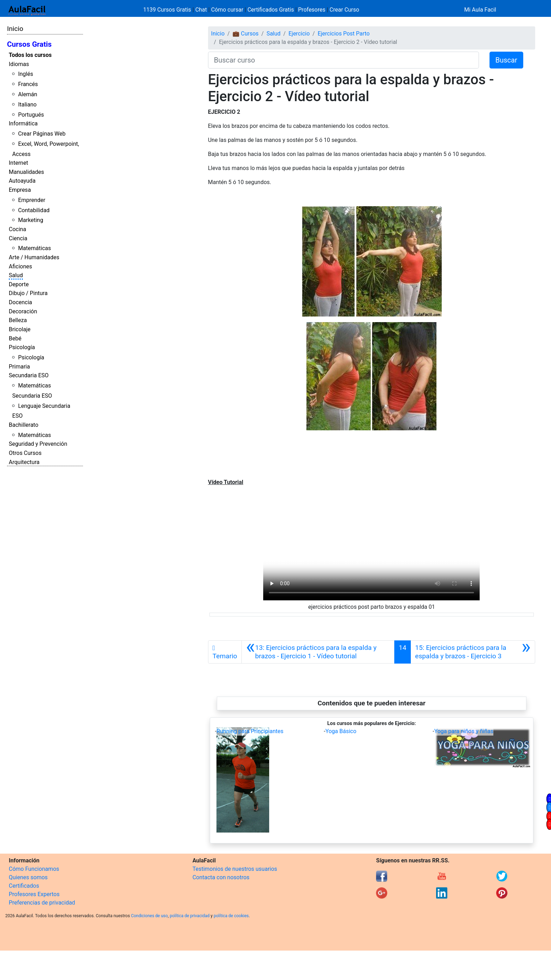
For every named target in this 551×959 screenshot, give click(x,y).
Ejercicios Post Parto (344, 33)
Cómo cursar (227, 9)
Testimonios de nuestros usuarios (235, 869)
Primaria (19, 366)
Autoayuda (22, 180)
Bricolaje (20, 329)
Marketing (30, 220)
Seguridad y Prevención (38, 444)
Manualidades (26, 172)
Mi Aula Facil (480, 9)
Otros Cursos (25, 453)
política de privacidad (189, 915)
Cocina (17, 229)
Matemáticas (34, 248)
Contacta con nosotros (221, 877)
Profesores (311, 9)
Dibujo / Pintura (28, 293)
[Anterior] (318, 652)
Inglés (25, 74)
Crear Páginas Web (41, 133)
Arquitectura (24, 462)
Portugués (31, 114)
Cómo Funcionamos (34, 869)
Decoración (23, 311)
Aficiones (20, 266)
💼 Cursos (246, 33)
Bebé (15, 338)
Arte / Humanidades (34, 257)
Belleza (18, 320)
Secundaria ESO (28, 375)
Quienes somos (28, 877)
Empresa (20, 190)
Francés (28, 84)
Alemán (27, 94)
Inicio (15, 29)
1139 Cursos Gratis (168, 9)
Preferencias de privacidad (42, 902)
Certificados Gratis (270, 9)
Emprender (31, 200)
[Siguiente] (472, 652)
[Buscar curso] (343, 60)
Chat (201, 9)
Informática (23, 123)
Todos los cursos (30, 55)
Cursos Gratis (29, 44)
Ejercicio (299, 33)
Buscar (506, 60)
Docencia (20, 302)
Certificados (24, 885)
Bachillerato (23, 425)
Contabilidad (34, 210)
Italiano (27, 104)
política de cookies (231, 915)
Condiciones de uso (149, 915)
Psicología (22, 347)
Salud (16, 275)
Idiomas (19, 64)
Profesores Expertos (34, 894)
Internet (18, 162)
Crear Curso (344, 9)
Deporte (19, 284)
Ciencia (18, 238)
